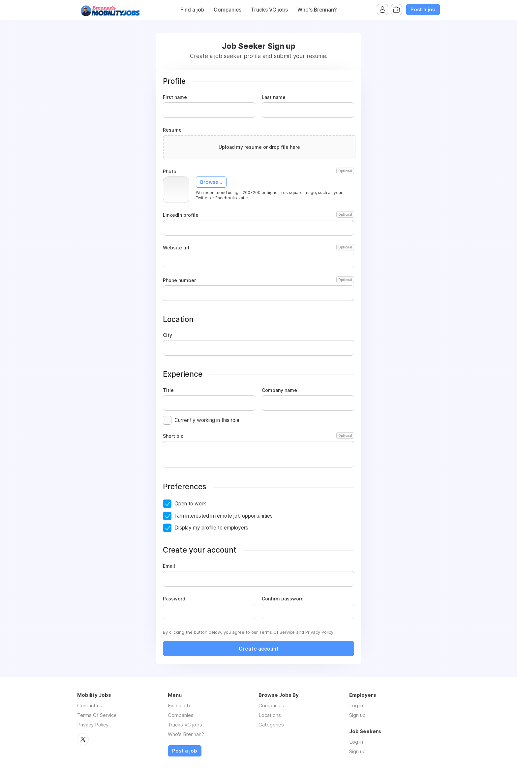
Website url (258, 247)
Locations (269, 715)
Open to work (190, 503)
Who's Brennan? (317, 10)
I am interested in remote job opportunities (223, 516)
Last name (274, 97)
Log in (356, 705)
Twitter (82, 739)
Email (169, 566)
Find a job (192, 10)
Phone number (258, 280)
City (167, 335)
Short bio (258, 436)
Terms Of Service (277, 632)
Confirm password (283, 598)
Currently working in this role (206, 420)
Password (174, 598)
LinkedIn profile (258, 215)
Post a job (423, 10)
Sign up (357, 715)
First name (175, 97)
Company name (279, 390)
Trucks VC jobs (269, 10)
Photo (258, 171)
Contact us (89, 705)
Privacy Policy (319, 632)
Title (168, 390)
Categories (271, 725)
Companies (227, 10)
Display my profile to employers (211, 528)
